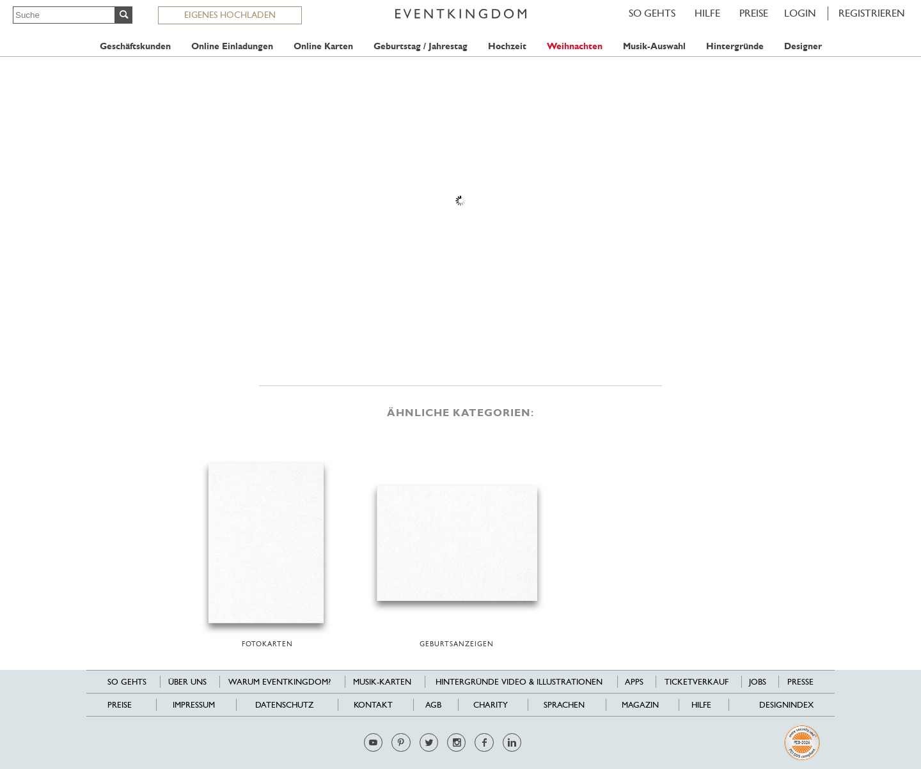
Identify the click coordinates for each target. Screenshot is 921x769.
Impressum (194, 705)
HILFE (707, 13)
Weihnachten (574, 46)
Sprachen (564, 705)
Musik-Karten (382, 682)
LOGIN (800, 13)
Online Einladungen (232, 46)
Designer (803, 46)
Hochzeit (507, 46)
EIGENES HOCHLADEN (230, 15)
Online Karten (323, 46)
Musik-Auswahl (654, 46)
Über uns (187, 682)
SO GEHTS (652, 13)
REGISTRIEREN (871, 13)
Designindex (786, 705)
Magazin (640, 705)
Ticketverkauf (696, 682)
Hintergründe (735, 46)
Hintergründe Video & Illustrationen (519, 682)
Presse (800, 682)
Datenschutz (284, 705)
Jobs (757, 682)
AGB (433, 705)
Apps (634, 682)
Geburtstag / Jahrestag (421, 46)
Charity (490, 705)
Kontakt (373, 705)
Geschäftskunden (135, 46)
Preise (753, 13)
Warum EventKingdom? (279, 682)
